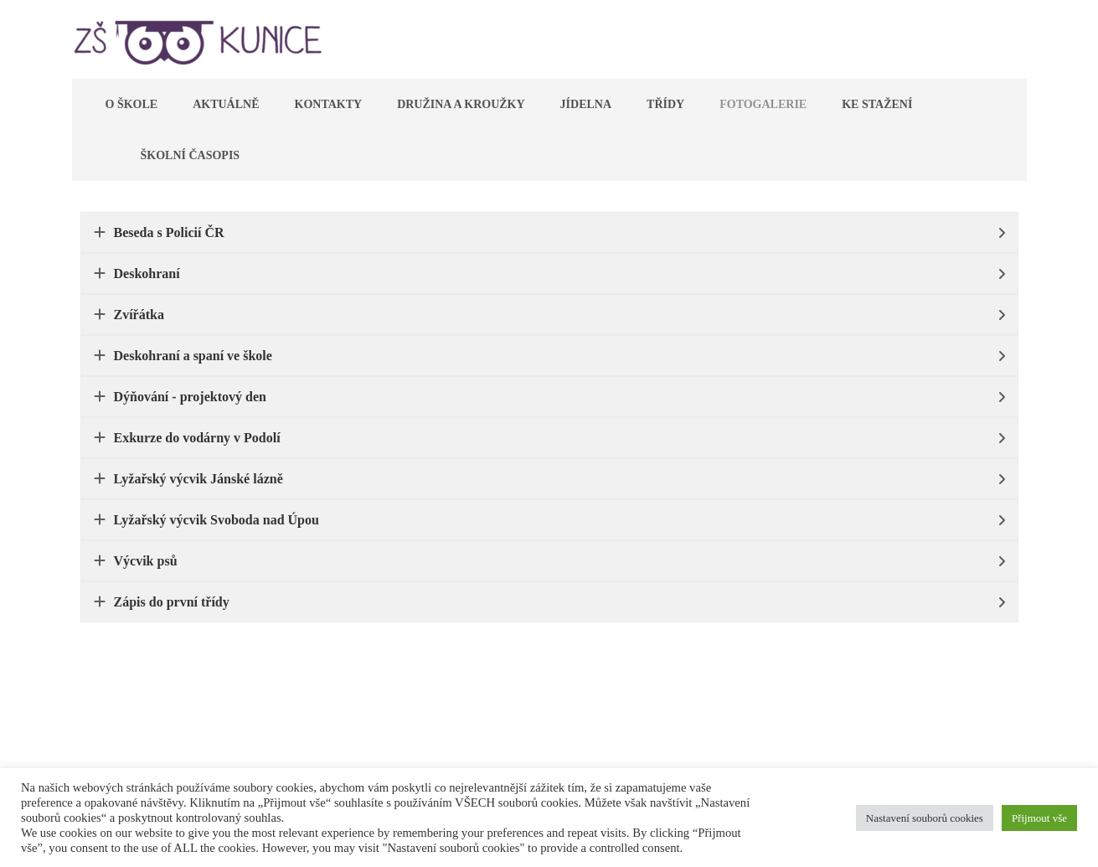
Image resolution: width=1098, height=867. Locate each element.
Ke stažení (877, 104)
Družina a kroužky (460, 104)
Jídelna (585, 104)
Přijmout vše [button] (1039, 818)
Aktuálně (226, 104)
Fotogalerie (763, 104)
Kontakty (329, 104)
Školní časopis (190, 155)
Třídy (665, 104)
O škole (132, 104)
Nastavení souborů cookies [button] (924, 818)
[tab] (549, 232)
